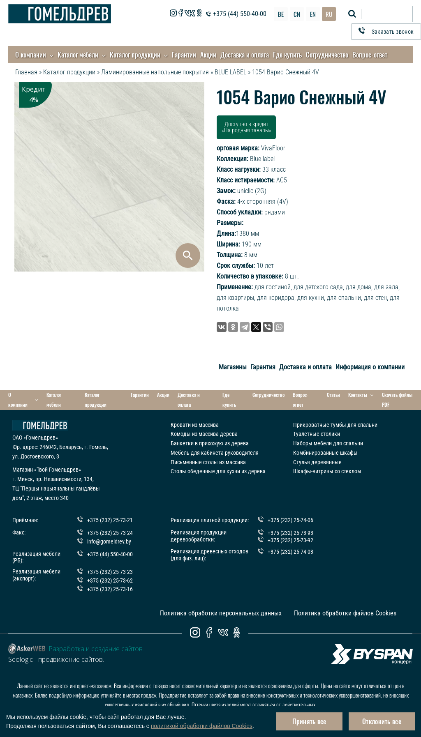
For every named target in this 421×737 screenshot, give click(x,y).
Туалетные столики (316, 434)
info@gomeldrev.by (109, 541)
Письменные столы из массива (208, 461)
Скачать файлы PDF (397, 399)
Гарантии (184, 54)
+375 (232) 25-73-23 (110, 572)
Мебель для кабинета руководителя (215, 452)
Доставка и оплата (244, 54)
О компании (30, 54)
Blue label (262, 159)
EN (313, 13)
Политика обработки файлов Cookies (345, 613)
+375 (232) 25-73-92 (290, 540)
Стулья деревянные (317, 461)
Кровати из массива (195, 424)
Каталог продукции (135, 54)
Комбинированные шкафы (325, 452)
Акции (208, 54)
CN (297, 13)
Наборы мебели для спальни (328, 443)
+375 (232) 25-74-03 (290, 551)
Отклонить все (381, 721)
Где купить (287, 54)
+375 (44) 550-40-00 (239, 14)
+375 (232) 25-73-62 (110, 580)
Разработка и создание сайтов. (96, 648)
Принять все (309, 721)
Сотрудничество (327, 54)
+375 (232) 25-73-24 (110, 533)
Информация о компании (370, 367)
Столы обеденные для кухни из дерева (218, 471)
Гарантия (262, 367)
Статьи (333, 394)
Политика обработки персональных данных (221, 613)
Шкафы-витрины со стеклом (327, 471)
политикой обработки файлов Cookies (201, 726)
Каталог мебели (78, 54)
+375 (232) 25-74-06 (290, 520)
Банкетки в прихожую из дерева (210, 443)
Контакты (361, 395)
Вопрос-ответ (369, 54)
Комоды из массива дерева (204, 434)
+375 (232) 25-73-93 (290, 533)
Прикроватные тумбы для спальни (335, 424)
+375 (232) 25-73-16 (110, 588)
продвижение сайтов (70, 659)
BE (281, 13)
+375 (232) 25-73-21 (110, 520)
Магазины (233, 367)
